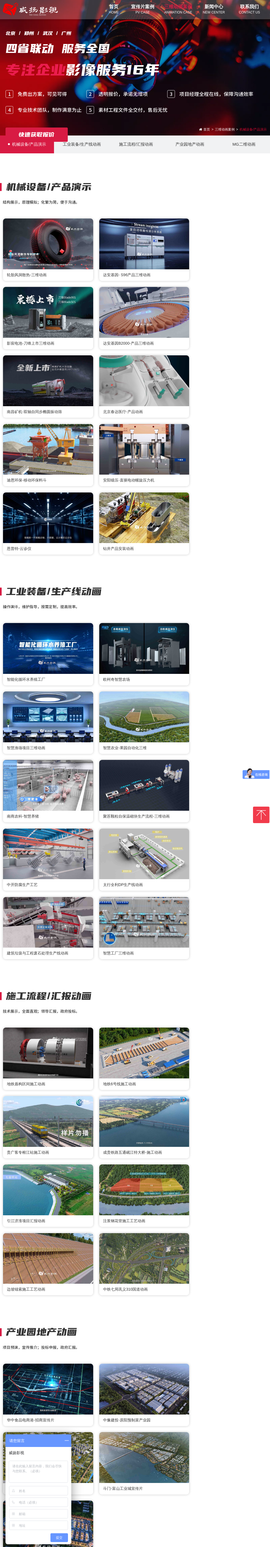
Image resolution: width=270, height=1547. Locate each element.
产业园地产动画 (189, 144)
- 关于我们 (82, 1507)
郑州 (118, 1468)
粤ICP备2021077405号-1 (176, 1539)
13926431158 (226, 1507)
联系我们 (85, 1491)
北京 (85, 1468)
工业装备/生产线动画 (81, 144)
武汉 (151, 1468)
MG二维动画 (243, 144)
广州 (184, 1468)
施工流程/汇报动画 (135, 144)
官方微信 (124, 1490)
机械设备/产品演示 (27, 144)
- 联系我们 (82, 1499)
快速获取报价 (36, 134)
